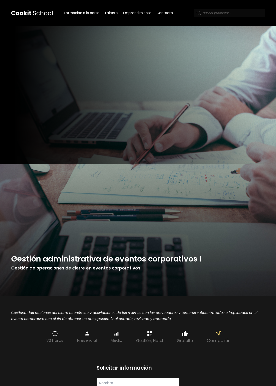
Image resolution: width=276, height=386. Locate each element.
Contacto (165, 12)
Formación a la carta (81, 12)
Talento (111, 12)
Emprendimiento (137, 12)
